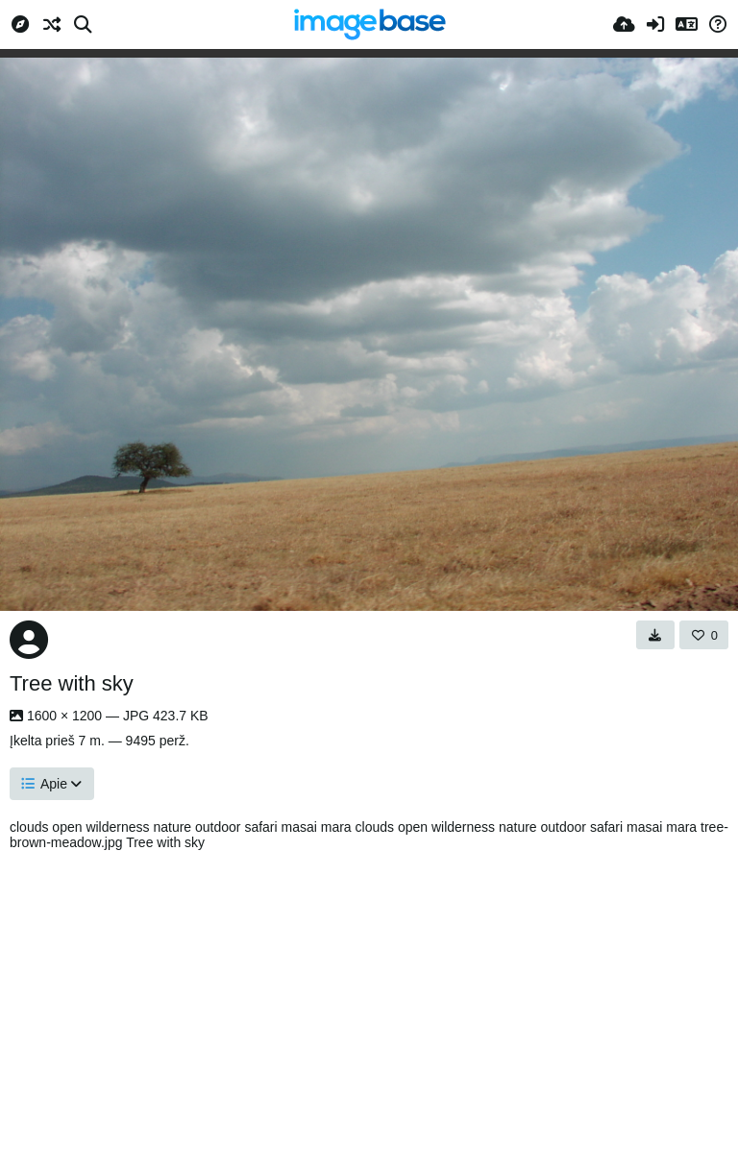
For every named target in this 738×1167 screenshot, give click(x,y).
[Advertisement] (369, 1003)
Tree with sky (72, 683)
